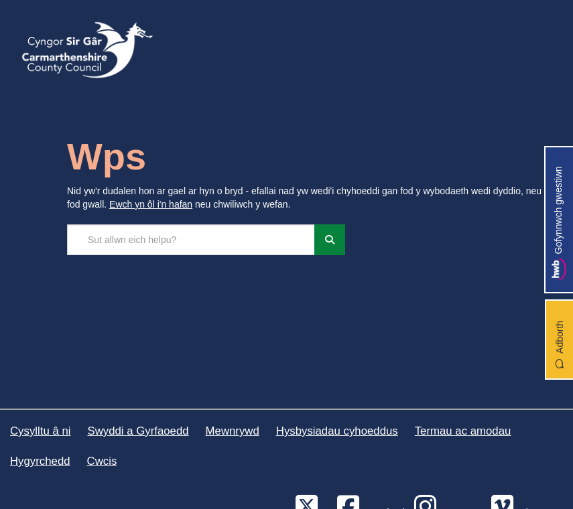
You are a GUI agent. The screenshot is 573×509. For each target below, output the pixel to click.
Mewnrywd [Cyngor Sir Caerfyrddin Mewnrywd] (232, 431)
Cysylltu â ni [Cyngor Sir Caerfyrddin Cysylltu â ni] (40, 431)
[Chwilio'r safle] (191, 239)
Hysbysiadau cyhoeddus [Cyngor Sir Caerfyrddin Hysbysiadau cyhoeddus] (337, 431)
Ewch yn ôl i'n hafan (150, 204)
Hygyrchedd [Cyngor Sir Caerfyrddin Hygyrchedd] (40, 461)
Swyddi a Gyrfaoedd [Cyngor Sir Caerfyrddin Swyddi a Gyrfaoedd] (137, 431)
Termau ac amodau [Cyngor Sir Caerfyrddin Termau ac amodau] (463, 431)
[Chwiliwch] (329, 239)
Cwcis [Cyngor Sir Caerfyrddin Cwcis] (102, 461)
